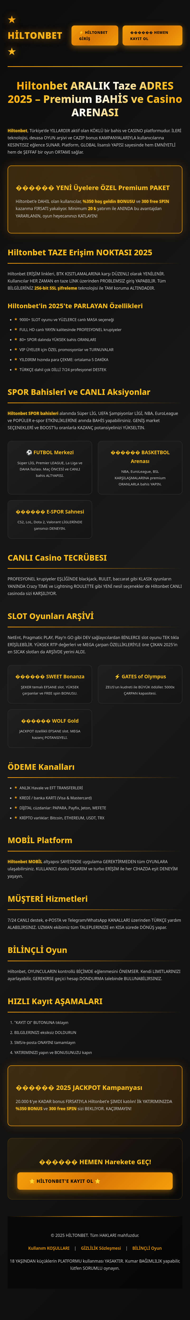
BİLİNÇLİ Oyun (147, 1248)
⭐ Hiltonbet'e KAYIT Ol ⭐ (65, 1181)
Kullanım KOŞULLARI (49, 1248)
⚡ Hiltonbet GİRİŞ (93, 35)
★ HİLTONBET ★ (35, 35)
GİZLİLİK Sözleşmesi (101, 1248)
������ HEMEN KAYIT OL (149, 35)
